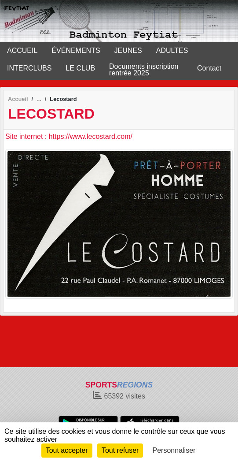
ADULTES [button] (172, 50)
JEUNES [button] (128, 50)
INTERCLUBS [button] (29, 68)
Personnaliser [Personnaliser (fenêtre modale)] (174, 450)
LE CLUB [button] (80, 68)
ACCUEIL (22, 50)
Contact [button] (209, 68)
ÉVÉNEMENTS (75, 50)
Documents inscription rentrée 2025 (143, 70)
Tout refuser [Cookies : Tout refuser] (120, 450)
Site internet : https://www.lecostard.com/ (68, 136)
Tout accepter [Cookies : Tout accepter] (67, 450)
